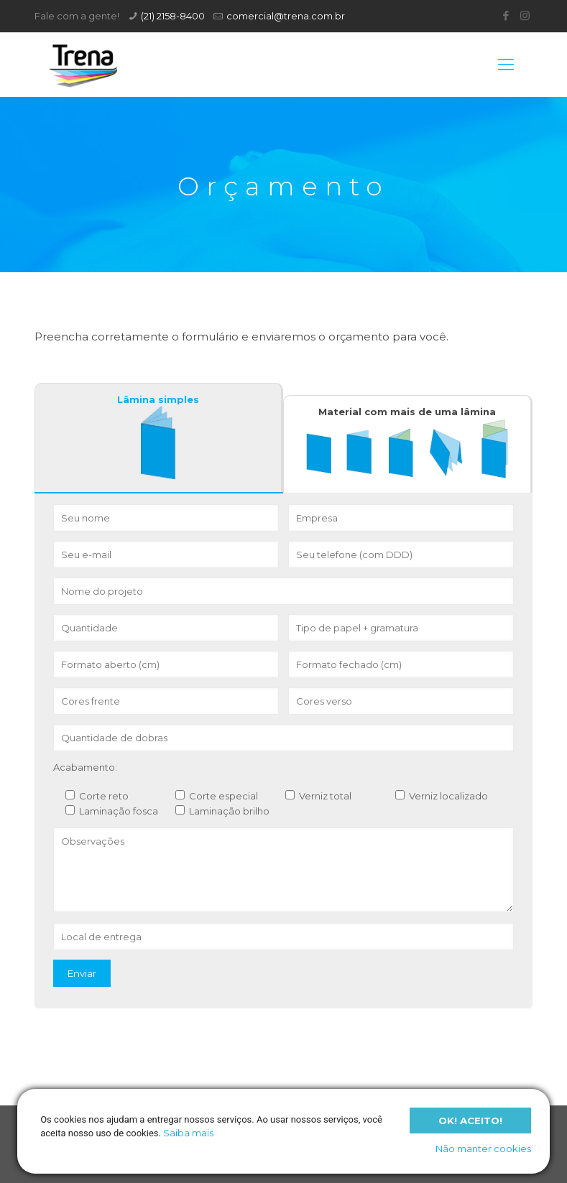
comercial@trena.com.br (285, 16)
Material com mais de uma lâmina (407, 443)
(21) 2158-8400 (173, 16)
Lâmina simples (158, 437)
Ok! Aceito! (470, 1120)
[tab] (159, 438)
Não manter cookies (483, 1148)
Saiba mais (188, 1132)
